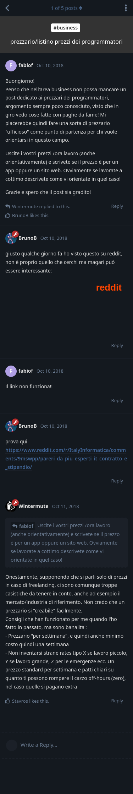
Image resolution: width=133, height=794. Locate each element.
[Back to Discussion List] (7, 8)
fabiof (26, 526)
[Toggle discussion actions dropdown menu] (126, 8)
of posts (66, 8)
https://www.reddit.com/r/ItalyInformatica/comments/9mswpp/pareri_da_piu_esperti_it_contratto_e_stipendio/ (66, 458)
